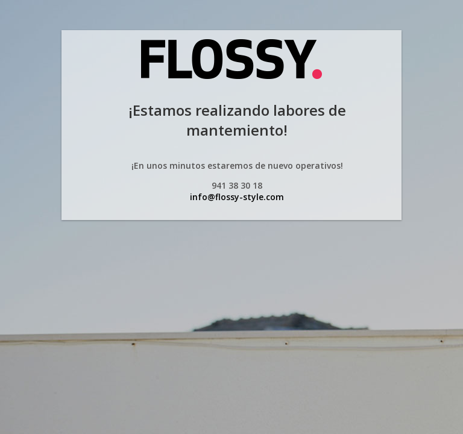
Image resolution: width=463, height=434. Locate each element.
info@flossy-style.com (237, 197)
